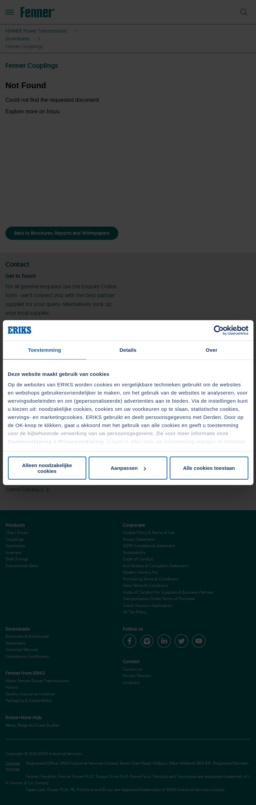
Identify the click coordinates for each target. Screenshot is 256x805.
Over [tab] (212, 349)
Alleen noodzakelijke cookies (47, 468)
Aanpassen (128, 468)
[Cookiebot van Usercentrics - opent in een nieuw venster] (218, 330)
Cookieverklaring (30, 441)
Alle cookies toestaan (209, 468)
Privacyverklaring (81, 441)
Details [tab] (128, 349)
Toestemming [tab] (44, 349)
